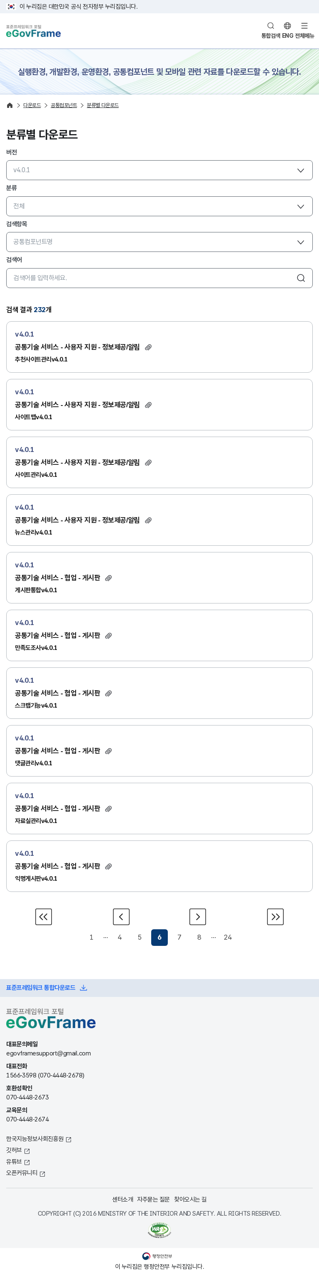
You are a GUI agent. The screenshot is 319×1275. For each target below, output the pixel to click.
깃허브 (14, 1149)
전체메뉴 (304, 35)
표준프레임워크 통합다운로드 (40, 987)
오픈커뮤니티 (21, 1172)
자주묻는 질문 (153, 1199)
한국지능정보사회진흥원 (35, 1138)
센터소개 (122, 1199)
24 (227, 937)
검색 (301, 278)
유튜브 (14, 1161)
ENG (288, 35)
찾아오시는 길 (190, 1199)
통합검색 (270, 35)
